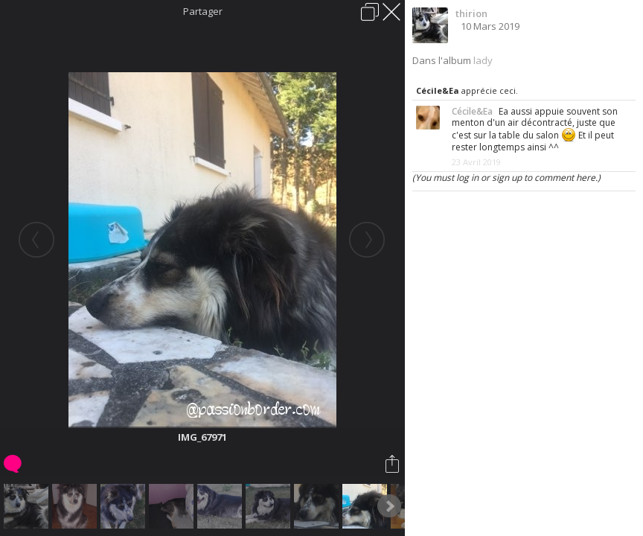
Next (389, 506)
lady (483, 60)
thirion (471, 13)
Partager (203, 11)
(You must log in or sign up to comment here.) (506, 177)
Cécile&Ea (437, 90)
